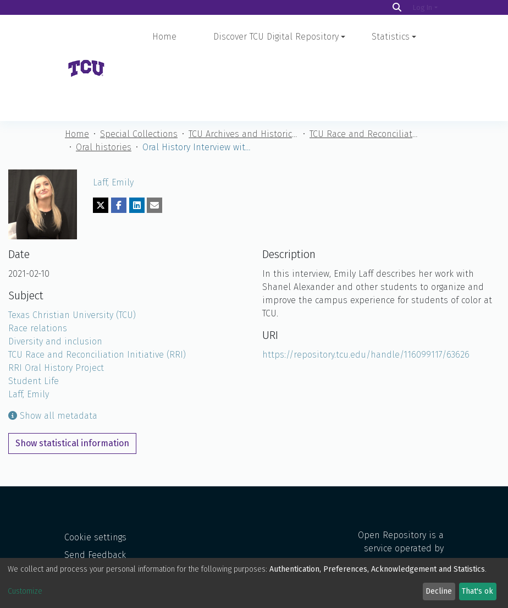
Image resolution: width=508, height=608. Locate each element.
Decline (439, 591)
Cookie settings (95, 506)
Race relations (37, 266)
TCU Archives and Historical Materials (244, 72)
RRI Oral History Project (56, 305)
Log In (422, 7)
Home (164, 36)
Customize (25, 591)
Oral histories (103, 85)
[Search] (396, 7)
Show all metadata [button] (52, 353)
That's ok (477, 591)
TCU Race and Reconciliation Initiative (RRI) (364, 72)
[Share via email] (154, 143)
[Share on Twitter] (100, 143)
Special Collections (139, 72)
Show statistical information (72, 381)
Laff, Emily (113, 120)
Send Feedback (95, 524)
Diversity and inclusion (55, 279)
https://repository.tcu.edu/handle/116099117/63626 (366, 292)
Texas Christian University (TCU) (72, 253)
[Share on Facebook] (118, 143)
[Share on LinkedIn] (137, 143)
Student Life (33, 319)
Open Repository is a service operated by (399, 525)
